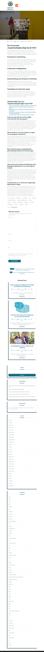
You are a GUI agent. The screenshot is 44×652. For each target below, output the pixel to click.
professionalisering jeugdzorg (14, 610)
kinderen (9, 202)
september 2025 (11, 439)
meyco (10, 586)
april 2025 (10, 451)
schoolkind (10, 620)
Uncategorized (14, 207)
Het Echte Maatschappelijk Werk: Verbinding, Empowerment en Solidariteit (22, 396)
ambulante (10, 506)
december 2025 (11, 432)
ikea (9, 550)
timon (9, 630)
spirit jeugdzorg (11, 627)
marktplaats (11, 584)
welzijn (26, 204)
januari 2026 (11, 429)
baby (9, 509)
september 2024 (11, 468)
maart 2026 (11, 425)
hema (10, 547)
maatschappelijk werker (13, 579)
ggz (9, 540)
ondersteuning (20, 202)
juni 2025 (10, 446)
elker (9, 535)
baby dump (11, 511)
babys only (10, 518)
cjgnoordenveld (11, 407)
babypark (10, 516)
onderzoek (26, 202)
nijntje (10, 589)
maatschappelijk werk (12, 574)
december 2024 (11, 461)
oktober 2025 (11, 437)
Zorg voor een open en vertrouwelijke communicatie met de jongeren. (23, 105)
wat (9, 642)
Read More (22, 296)
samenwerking (10, 204)
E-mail (10, 240)
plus (9, 608)
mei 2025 (10, 449)
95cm (10, 499)
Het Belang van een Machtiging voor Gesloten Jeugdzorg (19, 394)
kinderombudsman (12, 564)
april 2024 (10, 480)
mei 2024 (10, 478)
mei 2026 (10, 420)
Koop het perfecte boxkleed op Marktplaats (16, 389)
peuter (10, 603)
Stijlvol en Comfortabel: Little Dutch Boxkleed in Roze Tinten (19, 391)
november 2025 (11, 434)
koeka (10, 567)
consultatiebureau (12, 528)
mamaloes (10, 581)
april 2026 (10, 422)
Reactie (10, 217)
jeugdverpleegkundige (12, 200)
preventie (32, 202)
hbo (9, 545)
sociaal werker (11, 625)
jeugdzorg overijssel (12, 555)
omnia (10, 591)
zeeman (10, 644)
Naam (9, 233)
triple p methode (11, 632)
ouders (10, 593)
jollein (10, 557)
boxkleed (10, 526)
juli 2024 (10, 473)
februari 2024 (11, 485)
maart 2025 (11, 454)
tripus (10, 635)
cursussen (10, 530)
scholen (16, 204)
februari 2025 (11, 456)
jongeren (30, 200)
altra (9, 504)
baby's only (11, 513)
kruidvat (10, 569)
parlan (10, 598)
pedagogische (11, 601)
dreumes (10, 533)
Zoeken (22, 367)
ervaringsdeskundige (12, 538)
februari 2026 (11, 427)
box (9, 523)
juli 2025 (10, 444)
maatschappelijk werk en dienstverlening (16, 576)
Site (9, 247)
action (10, 501)
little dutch (10, 572)
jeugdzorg (10, 552)
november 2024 (11, 463)
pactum (10, 596)
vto (9, 639)
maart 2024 (11, 483)
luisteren (14, 202)
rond (9, 615)
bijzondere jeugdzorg (12, 521)
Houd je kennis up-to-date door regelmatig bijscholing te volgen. (21, 114)
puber (10, 613)
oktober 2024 (11, 466)
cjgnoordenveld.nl (10, 8)
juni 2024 (10, 475)
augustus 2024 (11, 471)
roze (9, 618)
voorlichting (21, 204)
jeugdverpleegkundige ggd (22, 200)
